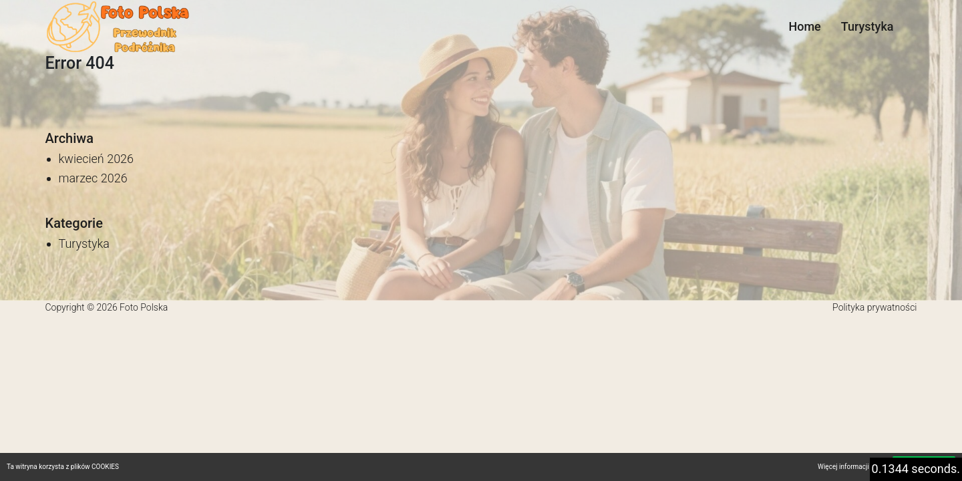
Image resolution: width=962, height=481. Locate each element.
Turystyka (867, 26)
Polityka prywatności (874, 307)
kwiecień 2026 (96, 159)
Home (804, 26)
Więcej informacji (843, 466)
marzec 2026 (93, 178)
